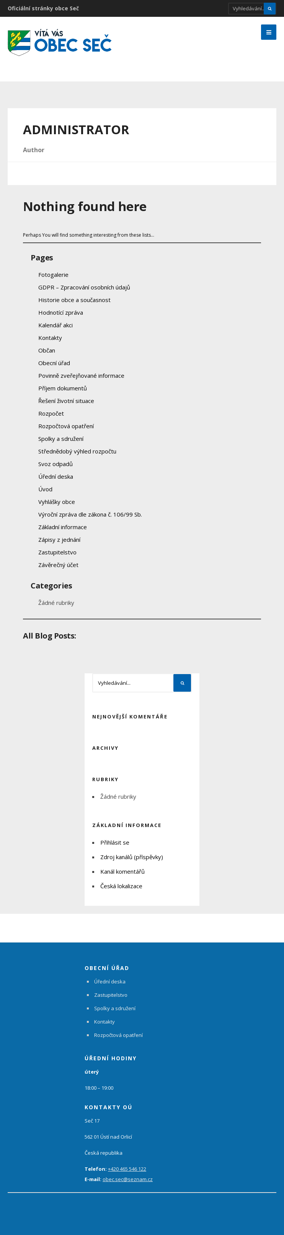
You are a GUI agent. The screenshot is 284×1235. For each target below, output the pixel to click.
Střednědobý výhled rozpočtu (77, 451)
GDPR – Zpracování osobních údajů (84, 287)
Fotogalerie (53, 274)
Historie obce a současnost (74, 300)
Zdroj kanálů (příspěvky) (131, 857)
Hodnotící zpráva (60, 312)
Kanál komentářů (122, 871)
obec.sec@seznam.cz (128, 1179)
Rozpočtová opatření (66, 426)
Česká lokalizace (121, 886)
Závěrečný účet (58, 565)
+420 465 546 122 (127, 1168)
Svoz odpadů (55, 464)
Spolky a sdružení (60, 438)
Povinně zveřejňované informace (81, 375)
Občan (46, 350)
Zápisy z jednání (59, 539)
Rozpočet (51, 413)
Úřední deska (55, 476)
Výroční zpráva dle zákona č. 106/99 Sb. (90, 514)
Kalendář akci (55, 325)
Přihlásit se (114, 842)
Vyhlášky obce (56, 501)
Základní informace (62, 527)
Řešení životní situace (66, 401)
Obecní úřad (54, 363)
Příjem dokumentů (62, 388)
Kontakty (50, 337)
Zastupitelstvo (57, 552)
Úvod (45, 489)
